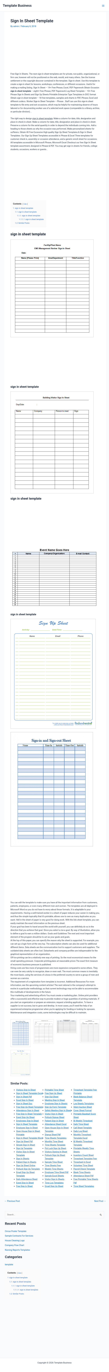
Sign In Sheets (22, 1158)
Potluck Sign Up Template (28, 1169)
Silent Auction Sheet (82, 1107)
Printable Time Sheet (54, 1090)
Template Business (17, 6)
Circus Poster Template (15, 1231)
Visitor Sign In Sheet (54, 1114)
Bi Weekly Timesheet (82, 1120)
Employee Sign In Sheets (56, 1103)
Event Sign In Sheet (25, 1182)
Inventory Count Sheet (83, 1155)
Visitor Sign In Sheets (54, 1179)
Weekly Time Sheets (54, 1169)
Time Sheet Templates (83, 1186)
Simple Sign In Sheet (25, 1145)
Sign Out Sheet (51, 1096)
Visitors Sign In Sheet (26, 1090)
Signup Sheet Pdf (53, 1134)
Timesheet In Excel (82, 1162)
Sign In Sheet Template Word (29, 1138)
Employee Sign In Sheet (27, 1127)
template (9, 1264)
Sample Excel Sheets (54, 1175)
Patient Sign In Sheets (26, 1162)
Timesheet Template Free (85, 1158)
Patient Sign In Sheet (54, 1120)
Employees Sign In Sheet (27, 1120)
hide (25, 204)
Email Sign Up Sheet (54, 1186)
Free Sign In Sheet (24, 1186)
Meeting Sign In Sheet (55, 1100)
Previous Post (12, 1201)
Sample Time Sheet (54, 1162)
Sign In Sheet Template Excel (29, 1093)
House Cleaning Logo (15, 1240)
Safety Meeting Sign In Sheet (58, 1110)
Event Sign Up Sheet (25, 1117)
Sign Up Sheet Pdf (24, 1141)
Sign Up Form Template (55, 1107)
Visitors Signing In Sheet (56, 1151)
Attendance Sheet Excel (56, 1124)
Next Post (100, 1201)
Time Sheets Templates (55, 1138)
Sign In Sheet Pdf (24, 1096)
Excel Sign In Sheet (25, 1100)
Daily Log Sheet (80, 1131)
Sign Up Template (24, 1148)
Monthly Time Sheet (54, 1141)
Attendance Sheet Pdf (83, 1175)
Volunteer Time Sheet (83, 1165)
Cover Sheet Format (82, 1110)
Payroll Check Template (84, 1169)
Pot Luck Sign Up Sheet (55, 1148)
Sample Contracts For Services (19, 1236)
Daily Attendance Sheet (26, 1179)
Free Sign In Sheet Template (29, 1114)
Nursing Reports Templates (17, 1250)
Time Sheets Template (55, 1145)
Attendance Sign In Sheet (27, 1110)
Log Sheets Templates (83, 1103)
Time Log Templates (54, 1182)
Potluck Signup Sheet (54, 1117)
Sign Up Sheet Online (25, 1165)
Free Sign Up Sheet (53, 1093)
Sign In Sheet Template (26, 1124)
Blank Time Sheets (81, 1172)
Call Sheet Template (82, 1127)
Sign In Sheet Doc (24, 1103)
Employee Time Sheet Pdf (56, 1172)
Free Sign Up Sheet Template (29, 1107)
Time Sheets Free (53, 1165)
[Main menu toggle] (103, 6)
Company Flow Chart (14, 1245)
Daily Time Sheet (81, 1124)
